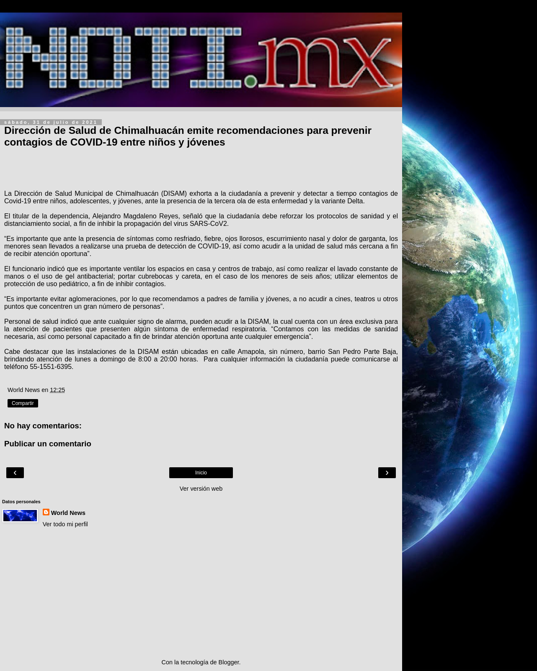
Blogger (229, 662)
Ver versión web (201, 488)
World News (68, 513)
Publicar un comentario (47, 443)
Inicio (201, 473)
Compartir (23, 403)
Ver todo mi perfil (65, 524)
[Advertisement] (201, 593)
